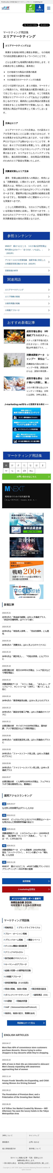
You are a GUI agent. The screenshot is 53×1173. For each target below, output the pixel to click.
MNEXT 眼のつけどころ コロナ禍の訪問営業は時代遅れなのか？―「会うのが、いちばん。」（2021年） (25, 249)
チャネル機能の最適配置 (16, 946)
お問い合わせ (34, 1142)
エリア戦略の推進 (12, 296)
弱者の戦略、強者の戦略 (16, 989)
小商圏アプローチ (12, 310)
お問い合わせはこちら (26, 476)
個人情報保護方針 (9, 1149)
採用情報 (27, 881)
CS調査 (8, 1001)
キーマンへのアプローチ (16, 964)
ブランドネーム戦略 (14, 940)
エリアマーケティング (14, 290)
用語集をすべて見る (26, 1023)
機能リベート (34, 940)
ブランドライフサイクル (29, 927)
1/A (24, 471)
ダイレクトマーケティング (17, 995)
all (31, 471)
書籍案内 (5, 1142)
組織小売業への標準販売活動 (18, 970)
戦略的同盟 (22, 1001)
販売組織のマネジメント (16, 958)
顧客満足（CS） (41, 995)
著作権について (35, 1149)
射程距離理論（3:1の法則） (17, 983)
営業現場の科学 (11, 271)
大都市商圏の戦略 (12, 303)
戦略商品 (9, 927)
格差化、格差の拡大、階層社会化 (20, 1013)
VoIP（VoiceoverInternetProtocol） (21, 1007)
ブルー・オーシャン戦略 (16, 934)
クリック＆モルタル (14, 952)
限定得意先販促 (39, 989)
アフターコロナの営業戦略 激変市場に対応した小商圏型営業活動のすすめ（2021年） (25, 262)
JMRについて (7, 1135)
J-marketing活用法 (26, 889)
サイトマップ (34, 1135)
